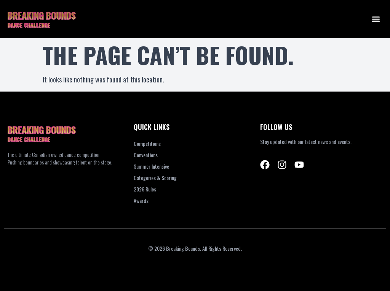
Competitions (147, 143)
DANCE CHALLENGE (29, 25)
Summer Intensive (151, 166)
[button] (376, 19)
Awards (141, 200)
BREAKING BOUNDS (42, 15)
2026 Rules (145, 189)
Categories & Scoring (155, 178)
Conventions (146, 155)
